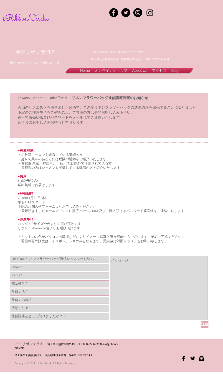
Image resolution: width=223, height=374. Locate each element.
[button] (140, 70)
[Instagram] (149, 12)
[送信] (204, 324)
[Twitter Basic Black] (192, 358)
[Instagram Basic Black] (201, 358)
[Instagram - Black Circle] (137, 12)
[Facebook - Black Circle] (113, 12)
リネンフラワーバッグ (112, 107)
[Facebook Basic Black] (184, 358)
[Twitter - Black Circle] (125, 12)
